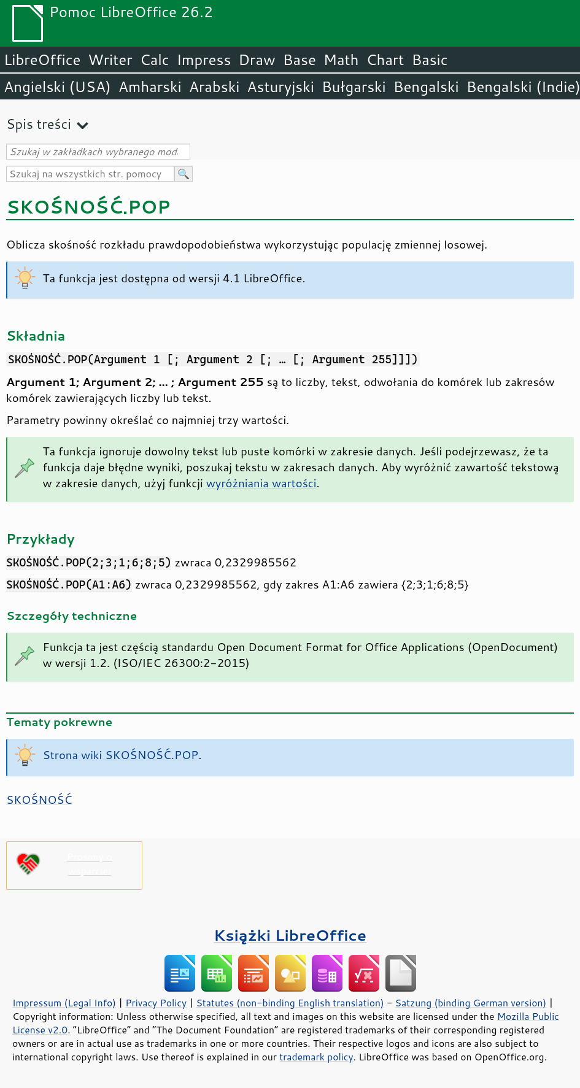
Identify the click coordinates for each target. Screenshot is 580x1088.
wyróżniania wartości (261, 483)
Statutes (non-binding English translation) (290, 1002)
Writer (110, 59)
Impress (204, 59)
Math (341, 59)
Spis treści (38, 123)
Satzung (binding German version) (471, 1002)
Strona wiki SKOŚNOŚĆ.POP (121, 755)
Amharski (150, 86)
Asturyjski (280, 86)
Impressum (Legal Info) (64, 1002)
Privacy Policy (156, 1002)
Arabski (214, 86)
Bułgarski (354, 86)
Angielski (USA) (57, 86)
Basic (429, 59)
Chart (385, 59)
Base (299, 59)
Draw (256, 59)
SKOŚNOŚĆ (39, 800)
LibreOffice (42, 59)
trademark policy (316, 1056)
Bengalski (426, 86)
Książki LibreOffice (290, 935)
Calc (154, 59)
